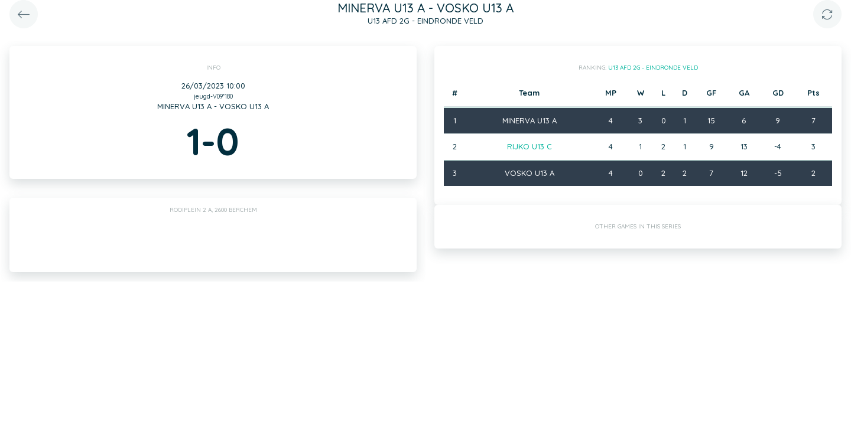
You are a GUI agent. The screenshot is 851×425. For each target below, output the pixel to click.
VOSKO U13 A (529, 173)
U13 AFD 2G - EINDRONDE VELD (653, 67)
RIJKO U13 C (529, 146)
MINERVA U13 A (529, 120)
